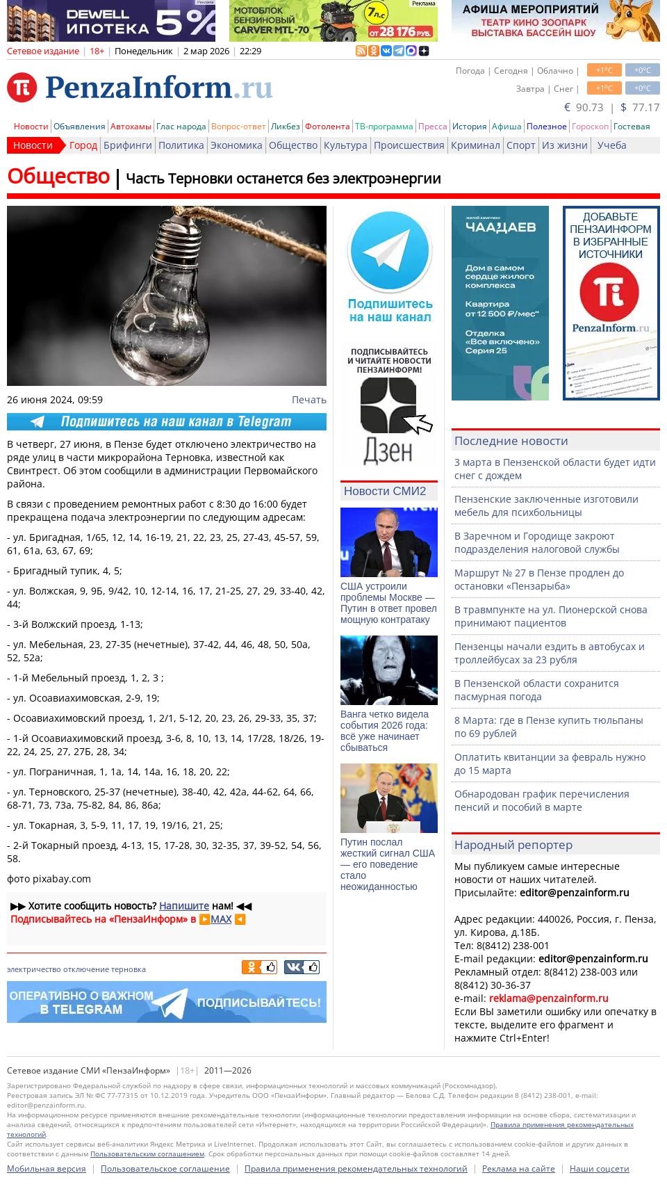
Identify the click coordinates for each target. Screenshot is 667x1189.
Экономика (237, 145)
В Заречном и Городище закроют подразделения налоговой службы (537, 542)
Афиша (507, 126)
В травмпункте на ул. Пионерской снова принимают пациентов (551, 616)
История (469, 126)
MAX (221, 918)
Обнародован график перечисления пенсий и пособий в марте (541, 800)
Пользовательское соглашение (165, 1168)
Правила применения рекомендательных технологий (356, 1168)
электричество (34, 969)
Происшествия (409, 145)
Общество (293, 145)
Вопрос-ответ (238, 126)
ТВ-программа (384, 126)
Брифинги (128, 145)
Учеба (612, 145)
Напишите (184, 905)
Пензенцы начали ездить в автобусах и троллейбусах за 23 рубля (549, 653)
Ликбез (285, 126)
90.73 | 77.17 (612, 107)
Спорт (521, 145)
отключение (86, 969)
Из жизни (565, 145)
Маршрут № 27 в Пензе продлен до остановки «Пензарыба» (539, 579)
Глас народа (181, 126)
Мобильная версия (46, 1168)
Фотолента (327, 126)
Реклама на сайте (518, 1168)
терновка (128, 969)
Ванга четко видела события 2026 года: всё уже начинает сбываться (384, 731)
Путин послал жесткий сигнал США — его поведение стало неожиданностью (387, 864)
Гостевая (632, 126)
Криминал (475, 145)
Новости (31, 126)
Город (83, 145)
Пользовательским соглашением (147, 1153)
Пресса (432, 126)
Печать (309, 399)
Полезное (547, 126)
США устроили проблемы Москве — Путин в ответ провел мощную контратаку (388, 603)
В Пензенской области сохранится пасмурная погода (536, 690)
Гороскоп (590, 126)
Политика (181, 145)
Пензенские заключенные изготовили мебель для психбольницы (546, 505)
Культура (346, 145)
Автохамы (130, 126)
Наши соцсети (599, 1168)
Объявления (79, 126)
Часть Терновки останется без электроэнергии (283, 178)
